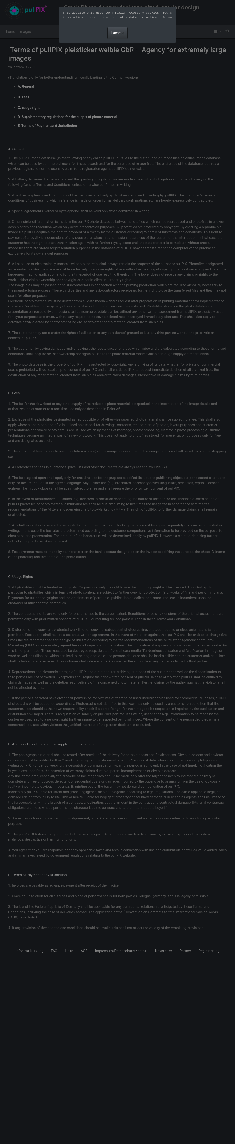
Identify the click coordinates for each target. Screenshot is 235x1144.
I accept (117, 33)
